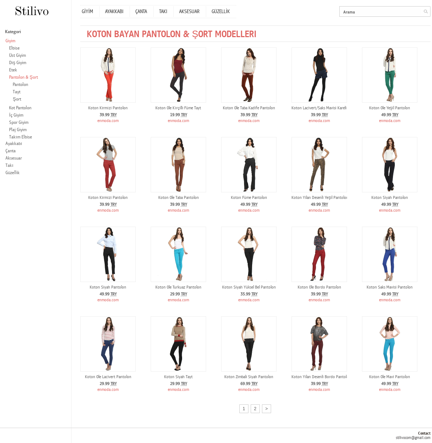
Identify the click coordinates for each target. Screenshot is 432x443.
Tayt (16, 92)
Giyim (10, 41)
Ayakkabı (13, 143)
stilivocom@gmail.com (413, 437)
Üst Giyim (17, 55)
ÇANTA (141, 12)
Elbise (14, 48)
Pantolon (20, 84)
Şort (17, 99)
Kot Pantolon (20, 108)
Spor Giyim (18, 122)
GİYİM (87, 12)
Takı (9, 165)
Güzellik (12, 173)
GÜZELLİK (221, 12)
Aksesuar (13, 158)
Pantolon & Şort (23, 77)
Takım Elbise (20, 137)
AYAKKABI (114, 12)
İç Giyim (16, 115)
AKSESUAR (189, 12)
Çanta (10, 151)
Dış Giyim (17, 63)
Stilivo (31, 10)
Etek (13, 70)
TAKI (163, 12)
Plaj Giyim (18, 130)
